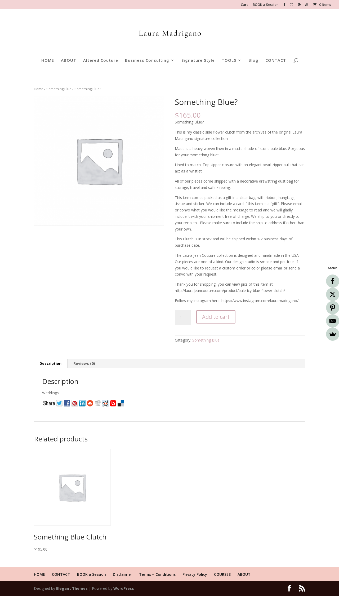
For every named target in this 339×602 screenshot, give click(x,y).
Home (38, 88)
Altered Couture (100, 60)
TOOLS (229, 60)
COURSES (222, 574)
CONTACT (275, 60)
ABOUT (68, 60)
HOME (47, 60)
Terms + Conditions (157, 574)
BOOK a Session (266, 5)
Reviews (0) (84, 363)
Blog (253, 60)
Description (50, 363)
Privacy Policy (194, 574)
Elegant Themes (72, 588)
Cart (244, 5)
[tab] (51, 363)
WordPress (123, 588)
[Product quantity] (183, 317)
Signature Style (198, 60)
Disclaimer (122, 574)
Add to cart (216, 316)
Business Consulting (147, 60)
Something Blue (59, 88)
